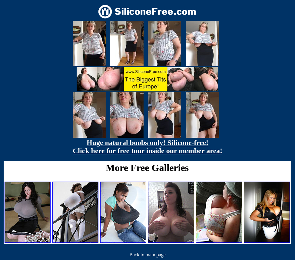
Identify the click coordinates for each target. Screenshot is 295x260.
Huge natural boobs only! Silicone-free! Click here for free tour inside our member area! (147, 147)
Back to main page (147, 254)
